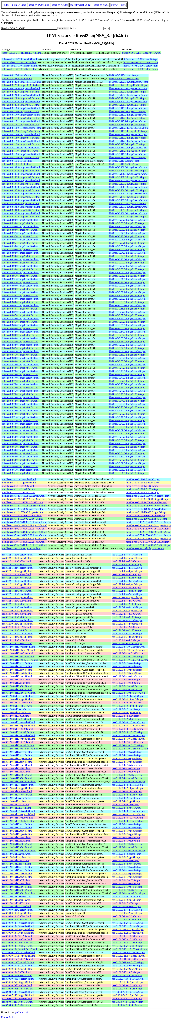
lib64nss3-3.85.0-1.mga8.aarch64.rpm (127, 325)
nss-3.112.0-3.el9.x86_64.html (16, 863)
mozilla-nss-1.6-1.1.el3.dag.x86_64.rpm (145, 548)
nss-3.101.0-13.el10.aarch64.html (18, 923)
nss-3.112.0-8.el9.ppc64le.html (16, 712)
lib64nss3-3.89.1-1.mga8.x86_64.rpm (127, 295)
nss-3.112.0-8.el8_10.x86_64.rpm (128, 732)
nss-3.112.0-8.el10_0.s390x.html (17, 653)
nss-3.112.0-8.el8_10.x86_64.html (18, 732)
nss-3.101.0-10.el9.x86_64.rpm (127, 975)
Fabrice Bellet (8, 1017)
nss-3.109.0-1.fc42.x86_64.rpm (127, 919)
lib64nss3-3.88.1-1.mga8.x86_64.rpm (127, 308)
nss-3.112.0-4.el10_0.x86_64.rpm (128, 745)
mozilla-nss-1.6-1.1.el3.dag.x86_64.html (21, 548)
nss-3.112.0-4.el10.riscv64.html (17, 765)
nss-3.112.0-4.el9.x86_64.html (16, 808)
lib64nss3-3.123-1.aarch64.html (17, 75)
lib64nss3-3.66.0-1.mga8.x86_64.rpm (127, 446)
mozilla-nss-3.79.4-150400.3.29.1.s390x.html (23, 542)
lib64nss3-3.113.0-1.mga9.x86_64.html (20, 137)
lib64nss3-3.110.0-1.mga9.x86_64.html (20, 157)
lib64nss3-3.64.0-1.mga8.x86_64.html (20, 453)
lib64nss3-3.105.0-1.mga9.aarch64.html (21, 193)
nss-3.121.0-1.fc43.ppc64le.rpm (127, 610)
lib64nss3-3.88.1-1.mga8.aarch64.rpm (127, 305)
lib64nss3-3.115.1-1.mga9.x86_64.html (20, 124)
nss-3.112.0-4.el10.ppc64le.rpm (127, 758)
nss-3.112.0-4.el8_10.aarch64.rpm (128, 811)
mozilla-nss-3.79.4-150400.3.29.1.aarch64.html (24, 535)
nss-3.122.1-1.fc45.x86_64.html (17, 564)
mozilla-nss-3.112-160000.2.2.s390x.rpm (145, 515)
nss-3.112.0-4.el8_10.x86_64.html (18, 821)
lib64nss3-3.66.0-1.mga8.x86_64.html (20, 446)
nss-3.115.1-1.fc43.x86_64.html (17, 643)
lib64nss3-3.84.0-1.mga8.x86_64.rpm (127, 335)
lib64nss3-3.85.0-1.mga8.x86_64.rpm (127, 328)
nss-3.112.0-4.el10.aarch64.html (17, 752)
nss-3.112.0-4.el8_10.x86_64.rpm (128, 821)
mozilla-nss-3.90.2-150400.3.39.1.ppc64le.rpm (148, 525)
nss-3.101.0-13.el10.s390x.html (17, 936)
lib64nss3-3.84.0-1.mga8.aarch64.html (20, 331)
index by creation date (81, 5)
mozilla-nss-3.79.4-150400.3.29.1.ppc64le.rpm (148, 538)
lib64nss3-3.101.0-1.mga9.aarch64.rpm (128, 206)
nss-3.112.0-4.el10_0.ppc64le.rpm (128, 739)
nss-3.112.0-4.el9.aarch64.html (16, 798)
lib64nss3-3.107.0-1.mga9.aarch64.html (21, 180)
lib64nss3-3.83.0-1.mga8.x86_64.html (20, 341)
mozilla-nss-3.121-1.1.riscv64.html (18, 492)
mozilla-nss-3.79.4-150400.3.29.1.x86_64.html (24, 545)
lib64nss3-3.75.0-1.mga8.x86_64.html (20, 394)
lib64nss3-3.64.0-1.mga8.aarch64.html (20, 450)
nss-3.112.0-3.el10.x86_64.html (17, 844)
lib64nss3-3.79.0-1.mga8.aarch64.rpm (127, 364)
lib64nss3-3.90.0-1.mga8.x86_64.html (20, 289)
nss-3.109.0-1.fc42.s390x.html (16, 916)
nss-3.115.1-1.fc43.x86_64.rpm (127, 643)
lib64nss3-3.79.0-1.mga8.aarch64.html (20, 364)
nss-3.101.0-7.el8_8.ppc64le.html (18, 982)
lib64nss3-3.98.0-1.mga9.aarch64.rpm (127, 226)
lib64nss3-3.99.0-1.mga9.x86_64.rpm (127, 223)
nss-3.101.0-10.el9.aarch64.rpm (127, 965)
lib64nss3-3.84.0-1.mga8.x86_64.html (20, 335)
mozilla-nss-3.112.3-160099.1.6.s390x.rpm (146, 502)
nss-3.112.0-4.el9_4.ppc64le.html (18, 788)
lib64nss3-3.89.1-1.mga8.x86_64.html (20, 295)
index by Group (18, 5)
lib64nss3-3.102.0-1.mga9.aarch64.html (21, 200)
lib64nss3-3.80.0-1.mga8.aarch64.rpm (127, 358)
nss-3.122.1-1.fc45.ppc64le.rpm (127, 558)
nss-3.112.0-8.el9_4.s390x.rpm (127, 702)
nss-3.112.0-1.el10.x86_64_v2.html (19, 893)
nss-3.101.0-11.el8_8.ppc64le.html (18, 955)
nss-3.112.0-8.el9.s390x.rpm (125, 715)
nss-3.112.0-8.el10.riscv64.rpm (127, 676)
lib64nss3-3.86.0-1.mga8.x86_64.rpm (127, 322)
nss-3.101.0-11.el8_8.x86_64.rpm (128, 962)
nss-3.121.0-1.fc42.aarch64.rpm (127, 620)
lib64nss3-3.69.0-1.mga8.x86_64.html (20, 433)
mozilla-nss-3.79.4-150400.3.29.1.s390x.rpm (147, 542)
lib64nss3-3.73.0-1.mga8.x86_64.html (20, 407)
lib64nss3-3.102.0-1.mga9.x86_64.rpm (127, 203)
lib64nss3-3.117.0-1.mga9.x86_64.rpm (127, 118)
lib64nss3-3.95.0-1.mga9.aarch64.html (20, 246)
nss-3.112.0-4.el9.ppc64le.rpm (126, 801)
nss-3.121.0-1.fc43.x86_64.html (17, 617)
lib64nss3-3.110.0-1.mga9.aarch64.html (21, 154)
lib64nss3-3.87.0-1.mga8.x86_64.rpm (127, 315)
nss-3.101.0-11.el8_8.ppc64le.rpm (128, 955)
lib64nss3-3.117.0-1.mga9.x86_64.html (20, 118)
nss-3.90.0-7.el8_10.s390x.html (17, 998)
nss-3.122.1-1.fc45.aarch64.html (17, 554)
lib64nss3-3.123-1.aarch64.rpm (124, 75)
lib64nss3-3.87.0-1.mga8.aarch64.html (20, 312)
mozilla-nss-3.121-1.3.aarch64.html (19, 479)
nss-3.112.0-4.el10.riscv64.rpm (127, 765)
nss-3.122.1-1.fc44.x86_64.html (17, 577)
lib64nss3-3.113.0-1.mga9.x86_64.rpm (127, 137)
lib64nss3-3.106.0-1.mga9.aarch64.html (21, 187)
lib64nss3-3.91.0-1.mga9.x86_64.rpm (127, 276)
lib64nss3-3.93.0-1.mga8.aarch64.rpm (127, 266)
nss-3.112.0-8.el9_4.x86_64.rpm (127, 706)
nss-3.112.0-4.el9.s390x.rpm (125, 804)
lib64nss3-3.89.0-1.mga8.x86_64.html (20, 302)
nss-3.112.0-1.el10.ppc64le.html (17, 873)
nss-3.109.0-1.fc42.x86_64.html (17, 919)
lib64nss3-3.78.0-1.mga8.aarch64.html (20, 371)
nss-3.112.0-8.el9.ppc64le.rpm (126, 712)
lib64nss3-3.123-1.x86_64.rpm (124, 78)
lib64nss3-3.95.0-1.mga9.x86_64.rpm (127, 249)
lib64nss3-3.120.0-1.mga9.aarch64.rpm (128, 101)
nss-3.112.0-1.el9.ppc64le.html (16, 900)
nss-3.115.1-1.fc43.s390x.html (16, 640)
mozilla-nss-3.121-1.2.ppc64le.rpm (143, 482)
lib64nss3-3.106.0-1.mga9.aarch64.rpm (128, 187)
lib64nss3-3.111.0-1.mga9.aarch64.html (21, 147)
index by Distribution (39, 5)
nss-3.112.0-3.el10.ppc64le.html (17, 831)
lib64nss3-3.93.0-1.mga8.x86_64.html (20, 269)
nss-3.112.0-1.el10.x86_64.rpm (127, 886)
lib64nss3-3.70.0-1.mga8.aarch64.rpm (127, 423)
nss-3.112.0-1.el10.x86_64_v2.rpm (128, 893)
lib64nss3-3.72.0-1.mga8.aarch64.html (20, 410)
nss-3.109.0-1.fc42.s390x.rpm (126, 916)
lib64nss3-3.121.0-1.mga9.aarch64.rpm (128, 95)
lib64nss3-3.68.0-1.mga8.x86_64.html (20, 440)
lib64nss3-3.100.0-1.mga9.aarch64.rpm (128, 213)
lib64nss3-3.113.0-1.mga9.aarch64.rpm (128, 134)
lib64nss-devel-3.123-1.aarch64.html (19, 59)
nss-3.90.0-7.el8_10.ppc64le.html (18, 995)
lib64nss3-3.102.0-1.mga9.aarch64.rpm (128, 200)
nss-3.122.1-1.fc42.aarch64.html (17, 594)
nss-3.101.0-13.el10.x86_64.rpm (127, 942)
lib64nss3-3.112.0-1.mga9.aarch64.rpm (128, 141)
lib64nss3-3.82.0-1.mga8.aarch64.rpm (127, 345)
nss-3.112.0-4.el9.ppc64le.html (16, 801)
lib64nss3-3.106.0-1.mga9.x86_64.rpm (127, 190)
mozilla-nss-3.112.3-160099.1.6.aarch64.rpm (147, 496)
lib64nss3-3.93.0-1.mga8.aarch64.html (20, 266)
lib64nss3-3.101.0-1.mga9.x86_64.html (20, 210)
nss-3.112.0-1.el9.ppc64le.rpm (126, 900)
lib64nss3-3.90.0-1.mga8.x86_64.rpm (127, 289)
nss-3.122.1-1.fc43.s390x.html (16, 587)
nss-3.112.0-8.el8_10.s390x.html (17, 729)
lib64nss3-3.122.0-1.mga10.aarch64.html (21, 82)
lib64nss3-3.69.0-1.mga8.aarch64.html (20, 430)
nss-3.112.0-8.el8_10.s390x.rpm (127, 729)
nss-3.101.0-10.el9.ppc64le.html (17, 969)
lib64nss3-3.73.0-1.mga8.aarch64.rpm (127, 404)
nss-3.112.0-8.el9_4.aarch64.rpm (127, 696)
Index (6, 5)
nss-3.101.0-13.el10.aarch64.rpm (127, 923)
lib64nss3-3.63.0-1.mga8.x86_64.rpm (127, 460)
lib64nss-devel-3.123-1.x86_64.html (19, 62)
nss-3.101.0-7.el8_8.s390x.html (17, 985)
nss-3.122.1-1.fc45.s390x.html (16, 561)
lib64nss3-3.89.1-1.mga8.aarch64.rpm (127, 292)
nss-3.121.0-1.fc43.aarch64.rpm (127, 607)
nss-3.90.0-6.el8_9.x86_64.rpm (127, 1005)
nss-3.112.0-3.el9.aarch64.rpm (126, 854)
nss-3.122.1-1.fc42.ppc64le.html (17, 597)
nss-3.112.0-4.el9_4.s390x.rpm (127, 791)
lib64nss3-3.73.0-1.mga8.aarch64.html (20, 404)
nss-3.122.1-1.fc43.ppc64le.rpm (127, 584)
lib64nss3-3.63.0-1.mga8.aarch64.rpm (127, 456)
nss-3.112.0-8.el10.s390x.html (16, 679)
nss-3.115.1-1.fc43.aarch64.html (17, 633)
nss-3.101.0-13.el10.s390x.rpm (127, 936)
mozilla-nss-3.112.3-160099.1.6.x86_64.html (23, 505)
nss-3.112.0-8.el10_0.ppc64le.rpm (128, 650)
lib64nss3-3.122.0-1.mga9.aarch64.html (21, 88)
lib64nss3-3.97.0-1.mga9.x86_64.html (20, 236)
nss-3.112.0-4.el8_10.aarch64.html (18, 811)
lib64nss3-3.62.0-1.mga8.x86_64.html (20, 466)
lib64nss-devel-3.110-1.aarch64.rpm (140, 65)
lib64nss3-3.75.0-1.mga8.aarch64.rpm (127, 391)
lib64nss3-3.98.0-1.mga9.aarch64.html (20, 226)
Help (123, 5)
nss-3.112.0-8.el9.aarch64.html (16, 709)
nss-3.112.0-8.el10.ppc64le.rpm (127, 669)
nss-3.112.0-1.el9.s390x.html (15, 903)
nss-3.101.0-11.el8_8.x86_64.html (18, 962)
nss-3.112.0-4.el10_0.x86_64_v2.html (20, 748)
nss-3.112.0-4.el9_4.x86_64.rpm (127, 794)
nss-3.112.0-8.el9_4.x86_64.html (17, 706)
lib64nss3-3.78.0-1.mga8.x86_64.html (20, 374)
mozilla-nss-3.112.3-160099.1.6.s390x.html (22, 502)
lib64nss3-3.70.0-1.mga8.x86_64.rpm (127, 427)
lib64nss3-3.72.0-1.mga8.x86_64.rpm (127, 414)
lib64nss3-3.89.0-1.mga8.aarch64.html (20, 299)
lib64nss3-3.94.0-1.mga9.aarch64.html (20, 253)
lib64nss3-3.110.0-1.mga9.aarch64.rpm (128, 154)
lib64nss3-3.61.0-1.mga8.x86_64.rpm (127, 473)
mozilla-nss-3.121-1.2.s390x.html (18, 486)
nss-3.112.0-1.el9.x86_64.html (16, 906)
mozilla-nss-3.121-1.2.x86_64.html (18, 489)
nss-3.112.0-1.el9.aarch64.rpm (126, 896)
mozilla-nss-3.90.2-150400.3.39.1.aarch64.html (24, 522)
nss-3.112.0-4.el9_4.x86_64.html (17, 794)
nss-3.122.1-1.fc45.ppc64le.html (17, 558)
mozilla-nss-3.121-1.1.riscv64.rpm (142, 492)
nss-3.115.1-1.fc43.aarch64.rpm (127, 633)
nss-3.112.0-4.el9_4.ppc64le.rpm (127, 788)
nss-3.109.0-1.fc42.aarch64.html (17, 909)
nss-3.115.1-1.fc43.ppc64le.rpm (127, 637)
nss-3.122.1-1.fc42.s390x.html (16, 600)
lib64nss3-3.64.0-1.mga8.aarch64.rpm (127, 450)
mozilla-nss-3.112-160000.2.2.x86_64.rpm (146, 519)
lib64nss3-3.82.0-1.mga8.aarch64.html (20, 345)
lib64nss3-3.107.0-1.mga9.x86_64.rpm (127, 183)
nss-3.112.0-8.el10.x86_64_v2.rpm (128, 692)
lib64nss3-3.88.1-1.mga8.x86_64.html (20, 308)
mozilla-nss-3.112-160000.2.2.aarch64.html (22, 509)
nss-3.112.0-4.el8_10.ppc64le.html (18, 814)
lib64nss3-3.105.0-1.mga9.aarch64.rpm (128, 193)
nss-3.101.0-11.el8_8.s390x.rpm (127, 959)
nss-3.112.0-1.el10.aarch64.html (17, 867)
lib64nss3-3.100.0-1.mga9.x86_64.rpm (127, 216)
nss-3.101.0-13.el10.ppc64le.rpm (127, 929)
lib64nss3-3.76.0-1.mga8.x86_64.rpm (127, 387)
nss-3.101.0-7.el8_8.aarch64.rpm (127, 979)
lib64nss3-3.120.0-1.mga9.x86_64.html (20, 105)
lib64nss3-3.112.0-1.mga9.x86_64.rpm (127, 144)
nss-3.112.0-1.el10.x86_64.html (17, 886)
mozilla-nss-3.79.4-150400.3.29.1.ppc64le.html (24, 538)
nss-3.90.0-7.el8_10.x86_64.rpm (127, 1002)
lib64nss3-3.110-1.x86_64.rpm (124, 164)
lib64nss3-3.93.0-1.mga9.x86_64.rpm (127, 262)
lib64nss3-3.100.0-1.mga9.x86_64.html (20, 216)
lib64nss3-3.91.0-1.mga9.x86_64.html (20, 276)
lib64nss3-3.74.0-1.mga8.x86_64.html (20, 400)
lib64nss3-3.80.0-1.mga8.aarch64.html (20, 358)
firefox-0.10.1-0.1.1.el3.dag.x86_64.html (21, 53)
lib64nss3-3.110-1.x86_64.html (17, 164)
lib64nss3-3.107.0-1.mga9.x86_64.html (20, 183)
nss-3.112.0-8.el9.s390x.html (15, 715)
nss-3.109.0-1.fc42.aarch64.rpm (127, 909)
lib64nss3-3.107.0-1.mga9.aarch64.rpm (128, 180)
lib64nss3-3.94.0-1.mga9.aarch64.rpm (127, 253)
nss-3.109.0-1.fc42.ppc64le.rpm (127, 913)
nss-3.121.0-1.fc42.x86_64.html (17, 630)
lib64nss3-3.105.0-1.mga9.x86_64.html (20, 197)
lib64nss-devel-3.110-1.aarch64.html (19, 65)
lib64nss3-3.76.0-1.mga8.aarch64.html (20, 384)
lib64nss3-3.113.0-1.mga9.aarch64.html (21, 134)
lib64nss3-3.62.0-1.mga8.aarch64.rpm (127, 463)
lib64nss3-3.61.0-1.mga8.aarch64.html (20, 470)
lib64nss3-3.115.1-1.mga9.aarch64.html (21, 121)
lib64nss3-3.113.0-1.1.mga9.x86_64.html (21, 131)
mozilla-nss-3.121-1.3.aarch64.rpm (143, 479)
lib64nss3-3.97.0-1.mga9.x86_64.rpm (127, 236)
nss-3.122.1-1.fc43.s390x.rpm (126, 587)
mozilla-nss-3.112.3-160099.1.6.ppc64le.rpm (147, 499)
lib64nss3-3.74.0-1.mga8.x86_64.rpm (127, 400)
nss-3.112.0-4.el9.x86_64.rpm (126, 808)
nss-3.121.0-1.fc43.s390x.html (16, 614)
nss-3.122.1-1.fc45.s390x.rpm (126, 561)
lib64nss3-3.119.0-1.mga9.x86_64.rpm (127, 111)
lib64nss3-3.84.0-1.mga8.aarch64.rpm (127, 331)
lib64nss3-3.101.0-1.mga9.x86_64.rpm (127, 210)
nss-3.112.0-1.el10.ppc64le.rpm (127, 873)
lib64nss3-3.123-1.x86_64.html (17, 78)
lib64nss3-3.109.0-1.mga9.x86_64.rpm (127, 170)
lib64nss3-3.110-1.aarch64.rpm (124, 160)
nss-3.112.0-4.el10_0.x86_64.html (18, 745)
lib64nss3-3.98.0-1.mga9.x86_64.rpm (127, 229)
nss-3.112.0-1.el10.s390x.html (16, 880)
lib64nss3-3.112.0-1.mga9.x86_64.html (20, 144)
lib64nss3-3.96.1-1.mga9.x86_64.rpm (127, 243)
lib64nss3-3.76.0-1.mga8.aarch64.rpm (127, 384)
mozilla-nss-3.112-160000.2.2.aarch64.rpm (146, 509)
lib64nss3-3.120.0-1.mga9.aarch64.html (21, 101)
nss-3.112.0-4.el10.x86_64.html (17, 775)
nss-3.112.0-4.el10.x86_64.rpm (127, 775)
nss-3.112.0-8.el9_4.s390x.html (17, 702)
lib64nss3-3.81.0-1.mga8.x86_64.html (20, 354)
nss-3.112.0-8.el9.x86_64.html (16, 719)
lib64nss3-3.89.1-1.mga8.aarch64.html (20, 292)
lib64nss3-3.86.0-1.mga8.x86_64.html (20, 322)
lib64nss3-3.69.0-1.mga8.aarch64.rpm (127, 430)
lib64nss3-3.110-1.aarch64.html (17, 160)
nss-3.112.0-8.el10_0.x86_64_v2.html (20, 660)
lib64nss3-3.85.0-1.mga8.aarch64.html (20, 325)
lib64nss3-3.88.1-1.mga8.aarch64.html (20, 305)
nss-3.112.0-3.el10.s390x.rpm (126, 837)
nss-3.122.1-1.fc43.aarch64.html (17, 581)
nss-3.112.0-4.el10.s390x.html (16, 768)
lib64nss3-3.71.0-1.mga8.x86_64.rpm (127, 420)
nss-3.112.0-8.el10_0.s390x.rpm (127, 653)
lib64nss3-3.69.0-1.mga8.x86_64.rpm (127, 433)
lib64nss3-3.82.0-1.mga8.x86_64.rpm (127, 348)
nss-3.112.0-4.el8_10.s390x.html (17, 817)
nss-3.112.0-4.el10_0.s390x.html (17, 742)
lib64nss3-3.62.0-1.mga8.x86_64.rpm (127, 466)
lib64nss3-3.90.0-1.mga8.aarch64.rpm (127, 285)
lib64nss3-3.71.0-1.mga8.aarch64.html (20, 417)
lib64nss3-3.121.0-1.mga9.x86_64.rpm (127, 98)
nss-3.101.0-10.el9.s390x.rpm (126, 972)
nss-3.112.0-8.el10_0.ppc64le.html (18, 650)
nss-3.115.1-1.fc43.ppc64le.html (17, 637)
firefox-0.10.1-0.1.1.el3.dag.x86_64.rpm (141, 53)
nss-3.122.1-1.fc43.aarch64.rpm (127, 581)
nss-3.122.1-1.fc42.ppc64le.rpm (127, 597)
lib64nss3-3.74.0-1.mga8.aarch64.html (20, 397)
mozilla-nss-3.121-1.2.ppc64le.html (19, 482)
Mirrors (115, 5)
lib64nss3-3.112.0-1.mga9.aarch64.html (21, 141)
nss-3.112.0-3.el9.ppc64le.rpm (126, 857)
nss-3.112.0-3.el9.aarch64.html (16, 854)
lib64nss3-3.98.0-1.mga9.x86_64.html (20, 229)
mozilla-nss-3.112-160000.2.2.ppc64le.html (22, 512)
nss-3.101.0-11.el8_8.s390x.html (17, 959)
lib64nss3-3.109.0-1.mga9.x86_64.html (20, 170)
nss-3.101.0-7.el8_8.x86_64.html (17, 988)
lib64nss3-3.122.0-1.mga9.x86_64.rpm (127, 91)
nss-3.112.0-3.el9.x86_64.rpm (126, 863)
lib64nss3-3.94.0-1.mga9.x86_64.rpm (127, 256)
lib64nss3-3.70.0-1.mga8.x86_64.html (20, 427)
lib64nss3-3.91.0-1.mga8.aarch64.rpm (127, 279)
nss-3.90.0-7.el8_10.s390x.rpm (127, 998)
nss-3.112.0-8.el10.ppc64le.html (17, 669)
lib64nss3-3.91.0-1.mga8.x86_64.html (20, 282)
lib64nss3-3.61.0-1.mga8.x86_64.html (20, 473)
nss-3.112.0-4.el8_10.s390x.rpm (127, 817)
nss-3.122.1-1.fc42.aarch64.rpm (127, 594)
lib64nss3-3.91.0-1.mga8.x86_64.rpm (127, 282)
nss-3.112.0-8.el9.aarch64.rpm (126, 709)
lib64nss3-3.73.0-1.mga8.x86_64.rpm (127, 407)
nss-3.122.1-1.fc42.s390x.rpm (126, 600)
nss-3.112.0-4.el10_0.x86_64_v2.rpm (130, 748)
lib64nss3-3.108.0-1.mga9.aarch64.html (21, 174)
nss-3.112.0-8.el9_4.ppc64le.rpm (127, 699)
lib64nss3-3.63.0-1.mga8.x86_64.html (20, 460)
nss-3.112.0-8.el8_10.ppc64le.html (18, 725)
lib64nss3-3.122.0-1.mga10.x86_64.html (21, 85)
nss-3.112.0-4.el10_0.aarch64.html (18, 735)
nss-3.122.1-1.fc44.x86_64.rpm (127, 577)
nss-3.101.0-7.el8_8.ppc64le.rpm (127, 982)
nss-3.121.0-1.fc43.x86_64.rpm (127, 617)
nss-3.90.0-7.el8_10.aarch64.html (18, 992)
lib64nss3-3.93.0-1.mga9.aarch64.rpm (127, 259)
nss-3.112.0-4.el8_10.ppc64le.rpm (128, 814)
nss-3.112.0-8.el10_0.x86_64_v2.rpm (130, 660)
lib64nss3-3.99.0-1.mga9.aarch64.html (20, 220)
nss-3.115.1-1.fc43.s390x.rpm (126, 640)
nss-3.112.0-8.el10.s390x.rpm (126, 679)
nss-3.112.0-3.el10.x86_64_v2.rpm (128, 850)
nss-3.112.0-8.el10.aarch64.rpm (127, 663)
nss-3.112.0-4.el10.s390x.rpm (126, 768)
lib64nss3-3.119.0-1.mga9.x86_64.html (20, 111)
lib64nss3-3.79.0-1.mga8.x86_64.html (20, 368)
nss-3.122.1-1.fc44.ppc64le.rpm (127, 571)
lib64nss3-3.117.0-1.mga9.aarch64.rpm (128, 114)
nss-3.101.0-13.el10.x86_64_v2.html (19, 949)
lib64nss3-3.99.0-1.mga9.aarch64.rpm (127, 220)
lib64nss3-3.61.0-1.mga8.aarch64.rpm (127, 470)
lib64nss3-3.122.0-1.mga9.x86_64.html (20, 91)
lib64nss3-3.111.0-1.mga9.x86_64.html (20, 151)
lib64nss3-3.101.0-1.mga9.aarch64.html (21, 206)
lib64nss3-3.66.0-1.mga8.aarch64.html (20, 443)
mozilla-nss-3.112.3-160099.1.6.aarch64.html (23, 496)
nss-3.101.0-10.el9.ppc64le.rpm (127, 969)
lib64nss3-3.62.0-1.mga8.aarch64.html (20, 463)
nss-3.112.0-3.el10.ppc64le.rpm (127, 831)
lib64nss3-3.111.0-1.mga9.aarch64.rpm (128, 147)
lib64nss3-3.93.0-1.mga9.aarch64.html (20, 259)
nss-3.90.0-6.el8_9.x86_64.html (17, 1005)
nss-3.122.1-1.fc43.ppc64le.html (17, 584)
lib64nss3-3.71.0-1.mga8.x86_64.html (20, 420)
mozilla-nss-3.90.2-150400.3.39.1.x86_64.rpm (148, 532)
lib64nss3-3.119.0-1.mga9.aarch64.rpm (128, 108)
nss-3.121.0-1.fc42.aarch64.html (17, 620)
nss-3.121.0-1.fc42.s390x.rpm (126, 627)
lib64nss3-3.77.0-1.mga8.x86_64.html (20, 381)
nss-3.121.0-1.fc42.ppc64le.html (17, 623)
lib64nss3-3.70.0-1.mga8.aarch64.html (20, 423)
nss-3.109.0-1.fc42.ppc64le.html (17, 913)
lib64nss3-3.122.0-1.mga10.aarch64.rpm (128, 82)
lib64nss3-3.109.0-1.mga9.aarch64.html (21, 167)
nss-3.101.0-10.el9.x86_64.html (17, 975)
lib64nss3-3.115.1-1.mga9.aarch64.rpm (128, 121)
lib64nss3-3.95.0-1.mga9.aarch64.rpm (127, 246)
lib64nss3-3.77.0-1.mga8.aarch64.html (20, 377)
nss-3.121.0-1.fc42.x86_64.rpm (127, 630)
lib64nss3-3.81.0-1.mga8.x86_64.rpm (127, 354)
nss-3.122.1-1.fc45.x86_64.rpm (127, 564)
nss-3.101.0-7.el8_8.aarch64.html (18, 979)
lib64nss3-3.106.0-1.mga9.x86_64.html (20, 190)
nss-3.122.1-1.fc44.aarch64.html (17, 568)
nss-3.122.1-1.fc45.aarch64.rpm (127, 554)
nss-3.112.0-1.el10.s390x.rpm (126, 880)
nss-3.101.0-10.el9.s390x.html (16, 972)
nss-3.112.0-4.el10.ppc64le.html (17, 758)
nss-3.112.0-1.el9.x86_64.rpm (126, 906)
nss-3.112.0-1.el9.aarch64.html (16, 896)
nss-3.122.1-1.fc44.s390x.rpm (126, 574)
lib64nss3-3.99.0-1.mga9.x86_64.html (20, 223)
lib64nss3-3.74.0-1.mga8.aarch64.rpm (127, 397)
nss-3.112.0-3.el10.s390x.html (16, 837)
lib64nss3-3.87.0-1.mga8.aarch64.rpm (127, 312)
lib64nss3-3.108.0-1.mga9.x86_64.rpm (127, 177)
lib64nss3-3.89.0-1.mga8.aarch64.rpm (127, 299)
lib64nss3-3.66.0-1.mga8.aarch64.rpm (127, 443)
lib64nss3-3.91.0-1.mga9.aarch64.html (20, 272)
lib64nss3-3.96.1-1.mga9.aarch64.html (20, 239)
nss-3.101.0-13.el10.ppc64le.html (18, 929)
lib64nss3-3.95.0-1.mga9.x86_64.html (20, 249)
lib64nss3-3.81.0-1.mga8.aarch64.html (20, 351)
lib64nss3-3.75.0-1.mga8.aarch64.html (20, 391)
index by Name (101, 5)
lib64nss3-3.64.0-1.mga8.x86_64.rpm (127, 453)
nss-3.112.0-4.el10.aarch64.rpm (127, 752)
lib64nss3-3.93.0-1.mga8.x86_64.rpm (127, 269)
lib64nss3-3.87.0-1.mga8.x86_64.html (20, 315)
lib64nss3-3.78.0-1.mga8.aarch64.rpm (127, 371)
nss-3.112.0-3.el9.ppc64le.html (16, 857)
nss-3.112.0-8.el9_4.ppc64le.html (18, 699)
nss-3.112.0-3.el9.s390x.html (15, 860)
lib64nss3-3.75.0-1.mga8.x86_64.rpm (127, 394)
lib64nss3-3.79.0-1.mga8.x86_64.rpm (127, 368)
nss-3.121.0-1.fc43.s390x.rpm (126, 614)
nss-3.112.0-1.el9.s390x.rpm (125, 903)
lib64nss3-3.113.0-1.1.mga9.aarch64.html (21, 128)
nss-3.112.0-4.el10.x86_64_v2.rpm (128, 781)
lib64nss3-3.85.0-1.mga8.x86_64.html (20, 328)
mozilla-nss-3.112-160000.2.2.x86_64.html (22, 519)
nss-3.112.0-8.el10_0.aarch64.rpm (128, 646)
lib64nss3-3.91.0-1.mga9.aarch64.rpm (127, 272)
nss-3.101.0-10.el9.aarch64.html (17, 965)
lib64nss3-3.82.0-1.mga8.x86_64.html (20, 348)
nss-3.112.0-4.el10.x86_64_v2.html (19, 781)
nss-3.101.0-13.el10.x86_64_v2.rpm (129, 949)
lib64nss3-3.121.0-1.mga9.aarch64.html (21, 95)
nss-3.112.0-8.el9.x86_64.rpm (126, 719)
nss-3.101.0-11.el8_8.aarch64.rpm (128, 952)
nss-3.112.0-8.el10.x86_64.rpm (127, 686)
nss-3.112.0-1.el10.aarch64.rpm (127, 867)
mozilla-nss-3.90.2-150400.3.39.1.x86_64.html (24, 532)
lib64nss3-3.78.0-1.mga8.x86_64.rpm (127, 374)
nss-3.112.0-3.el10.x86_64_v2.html (19, 850)
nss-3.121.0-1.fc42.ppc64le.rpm (127, 623)
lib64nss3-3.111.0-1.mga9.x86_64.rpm (127, 151)
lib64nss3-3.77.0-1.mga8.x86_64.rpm (127, 381)
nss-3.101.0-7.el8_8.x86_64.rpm (127, 988)
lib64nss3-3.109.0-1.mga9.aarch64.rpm (128, 167)
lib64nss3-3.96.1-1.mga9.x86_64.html (20, 243)
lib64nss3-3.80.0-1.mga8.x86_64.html (20, 361)
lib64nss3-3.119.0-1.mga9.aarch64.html (21, 108)
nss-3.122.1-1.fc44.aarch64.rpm (127, 568)
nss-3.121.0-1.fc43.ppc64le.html (17, 610)
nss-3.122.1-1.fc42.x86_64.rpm (127, 604)
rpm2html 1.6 (21, 1012)
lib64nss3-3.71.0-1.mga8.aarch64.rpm (127, 417)
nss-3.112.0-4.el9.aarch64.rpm (126, 798)
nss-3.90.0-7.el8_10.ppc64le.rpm (127, 995)
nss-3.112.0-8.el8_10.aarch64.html (18, 722)
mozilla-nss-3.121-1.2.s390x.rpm (142, 486)
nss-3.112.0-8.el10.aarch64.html (17, 663)
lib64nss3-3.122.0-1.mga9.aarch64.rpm (128, 88)
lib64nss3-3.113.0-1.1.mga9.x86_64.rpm (128, 131)
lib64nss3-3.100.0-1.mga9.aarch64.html (21, 213)
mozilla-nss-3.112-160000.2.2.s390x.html (21, 515)
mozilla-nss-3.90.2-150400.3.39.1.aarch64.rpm (148, 522)
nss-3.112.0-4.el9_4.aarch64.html (18, 785)
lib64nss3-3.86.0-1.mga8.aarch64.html (20, 318)
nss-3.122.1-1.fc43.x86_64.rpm (127, 591)
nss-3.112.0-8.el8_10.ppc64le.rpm (128, 725)
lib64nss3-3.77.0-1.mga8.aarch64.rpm (127, 377)
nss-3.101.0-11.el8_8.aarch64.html (18, 952)
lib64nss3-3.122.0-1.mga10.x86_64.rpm (128, 85)
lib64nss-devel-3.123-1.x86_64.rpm (140, 62)
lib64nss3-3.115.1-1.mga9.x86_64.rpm (127, 124)
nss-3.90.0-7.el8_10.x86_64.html (17, 1002)
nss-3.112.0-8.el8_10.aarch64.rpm (128, 722)
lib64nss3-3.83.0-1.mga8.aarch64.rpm (127, 338)
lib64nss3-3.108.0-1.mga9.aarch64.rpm (128, 174)
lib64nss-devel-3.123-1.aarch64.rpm (140, 59)
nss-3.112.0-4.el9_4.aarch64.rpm (127, 785)
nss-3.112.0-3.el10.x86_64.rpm (127, 844)
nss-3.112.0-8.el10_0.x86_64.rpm (128, 656)
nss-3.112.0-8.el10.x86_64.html (17, 686)
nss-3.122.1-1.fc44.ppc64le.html (17, 571)
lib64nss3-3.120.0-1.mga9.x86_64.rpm (127, 105)
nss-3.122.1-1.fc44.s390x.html (16, 574)
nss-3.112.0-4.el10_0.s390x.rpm (127, 742)
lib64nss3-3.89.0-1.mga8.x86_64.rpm (127, 302)
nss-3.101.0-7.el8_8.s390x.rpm (127, 985)
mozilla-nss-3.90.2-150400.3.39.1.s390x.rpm (147, 528)
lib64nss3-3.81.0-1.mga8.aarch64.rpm (127, 351)
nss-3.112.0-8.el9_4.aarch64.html (18, 696)
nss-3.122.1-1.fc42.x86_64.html (17, 604)
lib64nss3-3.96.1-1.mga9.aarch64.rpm (127, 239)
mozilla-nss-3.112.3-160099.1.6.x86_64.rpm (147, 505)
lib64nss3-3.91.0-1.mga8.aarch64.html (20, 279)
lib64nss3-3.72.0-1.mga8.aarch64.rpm (127, 410)
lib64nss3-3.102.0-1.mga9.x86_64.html (20, 203)
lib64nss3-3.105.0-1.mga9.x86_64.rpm (127, 197)
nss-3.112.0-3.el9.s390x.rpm (125, 860)
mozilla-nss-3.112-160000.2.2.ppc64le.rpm (146, 512)
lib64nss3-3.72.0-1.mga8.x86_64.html (20, 414)
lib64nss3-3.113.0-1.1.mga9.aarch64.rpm (128, 128)
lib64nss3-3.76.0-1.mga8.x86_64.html (20, 387)
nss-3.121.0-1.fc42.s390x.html (16, 627)
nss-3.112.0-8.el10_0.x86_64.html (18, 656)
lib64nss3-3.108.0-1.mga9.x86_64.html (20, 177)
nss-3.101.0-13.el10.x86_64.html (17, 942)
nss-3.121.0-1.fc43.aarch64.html (17, 607)
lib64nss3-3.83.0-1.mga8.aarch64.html (20, 338)
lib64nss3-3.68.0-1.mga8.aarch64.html (20, 437)
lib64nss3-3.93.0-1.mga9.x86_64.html (20, 262)
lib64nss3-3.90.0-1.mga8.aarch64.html (20, 285)
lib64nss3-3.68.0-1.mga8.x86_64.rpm (127, 440)
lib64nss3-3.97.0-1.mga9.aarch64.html (20, 233)
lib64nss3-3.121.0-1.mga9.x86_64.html (20, 98)
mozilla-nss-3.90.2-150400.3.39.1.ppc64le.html (24, 525)
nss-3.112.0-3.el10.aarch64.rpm (127, 824)
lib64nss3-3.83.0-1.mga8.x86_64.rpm (127, 341)
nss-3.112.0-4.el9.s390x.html (15, 804)
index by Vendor (60, 5)
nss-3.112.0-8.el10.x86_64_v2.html (19, 692)
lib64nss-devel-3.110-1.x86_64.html (19, 69)
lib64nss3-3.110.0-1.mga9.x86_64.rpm (127, 157)
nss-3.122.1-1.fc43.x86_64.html (17, 591)
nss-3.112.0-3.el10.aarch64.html (17, 824)
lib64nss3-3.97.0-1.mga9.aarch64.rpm (127, 233)
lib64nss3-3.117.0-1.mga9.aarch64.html (21, 114)
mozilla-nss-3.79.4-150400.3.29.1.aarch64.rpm (148, 535)
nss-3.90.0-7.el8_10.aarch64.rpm (127, 992)
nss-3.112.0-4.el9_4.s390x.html (17, 791)
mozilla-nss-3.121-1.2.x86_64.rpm (142, 489)
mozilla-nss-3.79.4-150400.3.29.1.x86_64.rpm (148, 545)
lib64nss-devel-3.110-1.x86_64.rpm (140, 69)
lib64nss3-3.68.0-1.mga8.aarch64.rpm (127, 437)
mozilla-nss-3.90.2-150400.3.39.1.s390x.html (23, 528)
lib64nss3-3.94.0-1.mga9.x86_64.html (20, 256)
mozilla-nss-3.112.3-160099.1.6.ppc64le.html (23, 499)
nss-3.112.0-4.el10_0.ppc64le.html (18, 739)
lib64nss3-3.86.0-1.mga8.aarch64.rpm (127, 318)
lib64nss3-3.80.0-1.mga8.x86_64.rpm (127, 361)
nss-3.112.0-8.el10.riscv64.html (17, 676)
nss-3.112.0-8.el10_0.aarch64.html (18, 646)
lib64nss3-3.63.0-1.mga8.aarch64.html (20, 456)
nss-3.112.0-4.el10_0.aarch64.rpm (128, 735)
